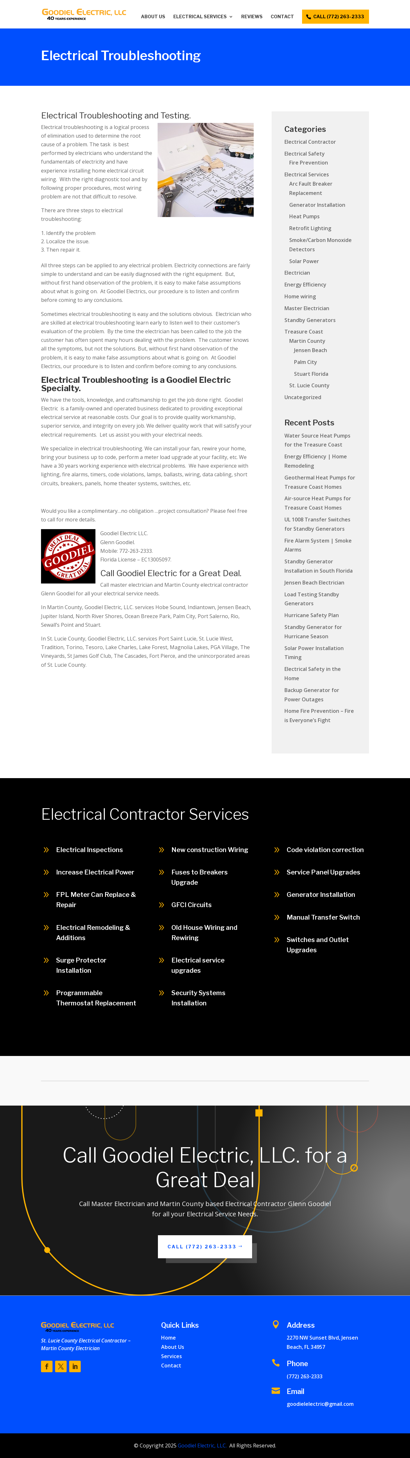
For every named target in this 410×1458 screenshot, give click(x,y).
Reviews (252, 16)
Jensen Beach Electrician (314, 582)
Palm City (305, 362)
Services (171, 1356)
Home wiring (300, 296)
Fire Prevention (308, 162)
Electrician (297, 272)
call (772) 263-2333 (338, 16)
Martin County (307, 340)
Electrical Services (200, 16)
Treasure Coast (303, 331)
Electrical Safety (304, 153)
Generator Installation (317, 204)
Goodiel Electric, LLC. (201, 1445)
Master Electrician (306, 308)
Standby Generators (310, 320)
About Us (153, 16)
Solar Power (304, 261)
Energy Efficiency (305, 284)
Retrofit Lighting (310, 228)
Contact (282, 16)
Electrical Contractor (310, 141)
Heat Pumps (304, 216)
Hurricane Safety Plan (311, 615)
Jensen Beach (310, 350)
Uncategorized (302, 397)
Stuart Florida (311, 373)
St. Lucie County (309, 385)
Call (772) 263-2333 (202, 1246)
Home (168, 1337)
